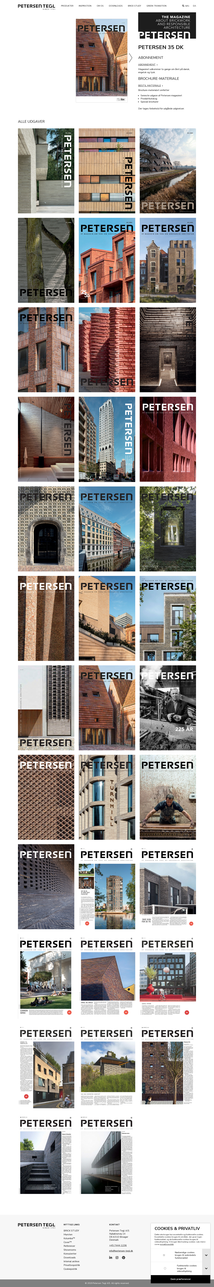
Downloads (116, 5)
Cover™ (68, 1242)
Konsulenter (70, 1253)
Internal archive (72, 1261)
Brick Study (135, 5)
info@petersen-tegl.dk (121, 1251)
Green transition (157, 5)
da (194, 5)
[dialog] (180, 1253)
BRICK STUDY (72, 1230)
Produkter (68, 5)
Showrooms (70, 1249)
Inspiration (86, 5)
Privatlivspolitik (72, 1265)
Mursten (68, 1234)
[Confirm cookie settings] (180, 1279)
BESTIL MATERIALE (149, 85)
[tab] (206, 1255)
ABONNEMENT (147, 64)
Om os (101, 5)
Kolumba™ (69, 1238)
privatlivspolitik (167, 1244)
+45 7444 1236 (118, 1245)
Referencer (69, 1246)
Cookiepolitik (71, 1269)
